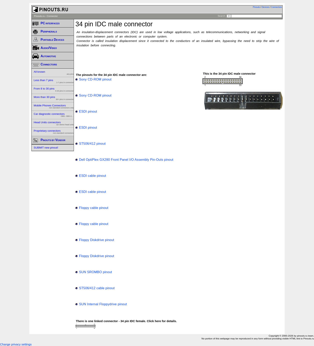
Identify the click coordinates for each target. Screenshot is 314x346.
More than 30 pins (54, 98)
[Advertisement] (179, 58)
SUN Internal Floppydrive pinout (103, 304)
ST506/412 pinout (92, 143)
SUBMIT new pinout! (46, 147)
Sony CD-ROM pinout (95, 79)
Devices (265, 7)
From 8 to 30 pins (54, 89)
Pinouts (256, 7)
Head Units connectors (54, 123)
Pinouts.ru (39, 16)
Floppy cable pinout (93, 208)
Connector (52, 16)
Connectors (276, 7)
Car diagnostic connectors (54, 114)
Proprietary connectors (54, 131)
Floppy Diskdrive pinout (96, 240)
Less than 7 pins (54, 81)
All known (54, 72)
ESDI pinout (88, 111)
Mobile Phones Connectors (54, 106)
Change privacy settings (16, 344)
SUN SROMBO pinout (95, 272)
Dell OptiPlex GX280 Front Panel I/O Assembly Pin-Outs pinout (126, 159)
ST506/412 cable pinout (97, 288)
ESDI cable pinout (92, 175)
